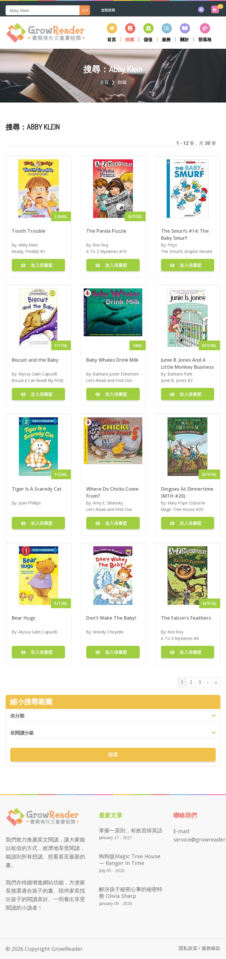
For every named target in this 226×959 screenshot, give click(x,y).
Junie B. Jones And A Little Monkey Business (187, 363)
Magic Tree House (178, 509)
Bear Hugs (23, 618)
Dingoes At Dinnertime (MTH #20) (187, 492)
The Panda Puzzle (106, 231)
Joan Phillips (30, 503)
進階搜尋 (108, 10)
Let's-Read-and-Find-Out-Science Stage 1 (109, 383)
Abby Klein (28, 245)
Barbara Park (180, 374)
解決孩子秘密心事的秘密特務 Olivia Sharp (130, 892)
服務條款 (211, 948)
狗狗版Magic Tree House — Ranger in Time (129, 859)
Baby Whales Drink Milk (112, 360)
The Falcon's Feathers (186, 618)
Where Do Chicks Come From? (112, 492)
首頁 (104, 82)
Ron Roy (101, 245)
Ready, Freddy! (25, 251)
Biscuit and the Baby (35, 360)
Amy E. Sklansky (108, 503)
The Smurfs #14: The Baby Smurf (185, 234)
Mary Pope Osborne (186, 503)
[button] (130, 32)
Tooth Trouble (29, 231)
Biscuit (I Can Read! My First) (37, 380)
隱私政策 (188, 948)
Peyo (172, 245)
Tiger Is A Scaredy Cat (37, 489)
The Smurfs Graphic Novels (186, 251)
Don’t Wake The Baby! (111, 618)
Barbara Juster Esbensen (116, 374)
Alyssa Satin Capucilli (38, 374)
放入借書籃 (38, 265)
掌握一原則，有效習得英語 (130, 830)
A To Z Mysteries (102, 251)
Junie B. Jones (174, 380)
